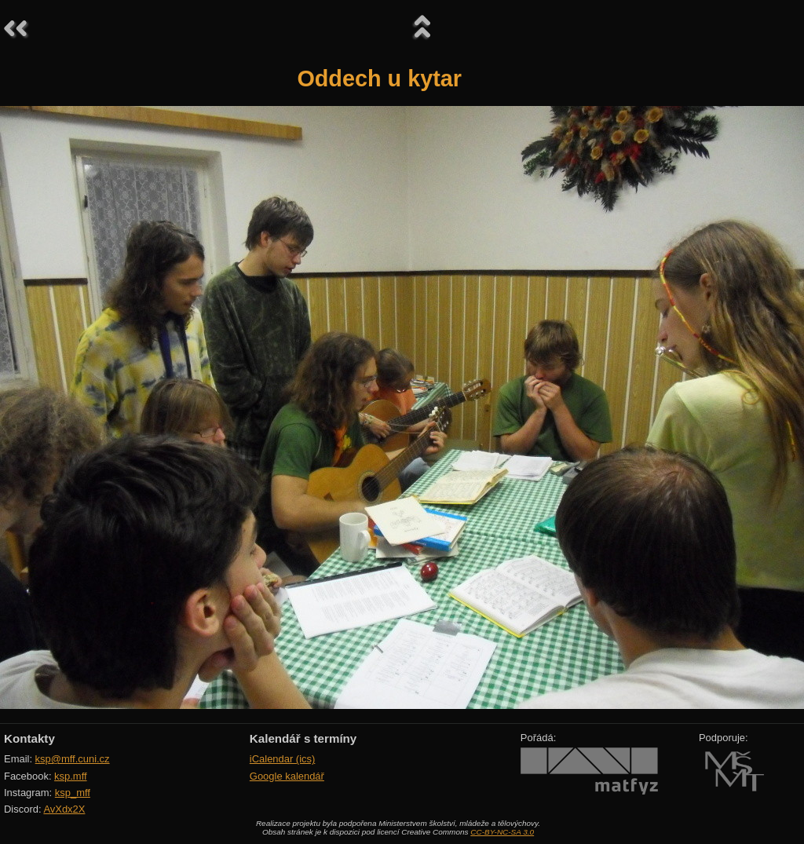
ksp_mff (72, 792)
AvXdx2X (64, 809)
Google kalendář (287, 776)
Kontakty (29, 738)
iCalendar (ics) (283, 759)
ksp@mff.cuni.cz (72, 759)
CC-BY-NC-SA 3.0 (502, 832)
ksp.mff (70, 776)
